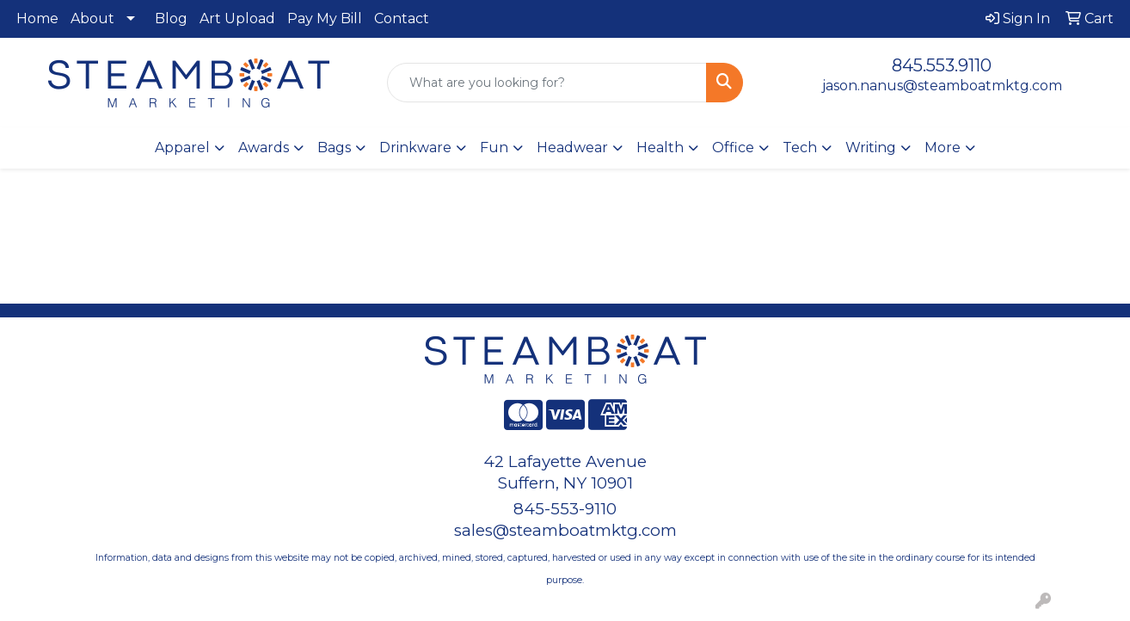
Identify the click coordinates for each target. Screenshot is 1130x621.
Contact (401, 18)
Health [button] (660, 147)
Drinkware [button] (415, 147)
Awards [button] (263, 147)
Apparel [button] (182, 147)
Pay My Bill (324, 18)
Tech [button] (800, 147)
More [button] (942, 147)
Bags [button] (334, 147)
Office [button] (733, 147)
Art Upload (237, 18)
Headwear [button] (572, 147)
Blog (171, 18)
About (92, 18)
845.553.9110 (942, 65)
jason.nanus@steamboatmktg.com (942, 85)
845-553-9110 (565, 509)
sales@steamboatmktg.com (565, 530)
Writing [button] (870, 147)
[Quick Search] (547, 82)
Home (37, 18)
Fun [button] (494, 147)
